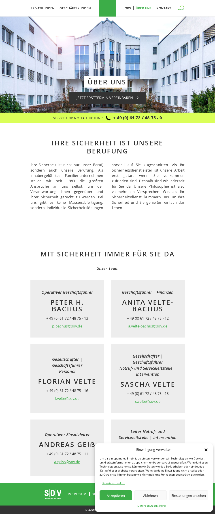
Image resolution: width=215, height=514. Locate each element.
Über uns (143, 8)
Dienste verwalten (113, 483)
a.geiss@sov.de (67, 461)
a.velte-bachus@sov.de (147, 326)
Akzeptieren (116, 495)
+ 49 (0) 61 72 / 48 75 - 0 (137, 117)
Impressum (77, 494)
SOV (107, 8)
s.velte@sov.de (147, 401)
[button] (206, 449)
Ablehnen (150, 495)
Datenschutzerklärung (151, 506)
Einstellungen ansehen (188, 495)
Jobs (127, 8)
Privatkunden (42, 8)
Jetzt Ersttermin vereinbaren (107, 97)
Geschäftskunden (75, 8)
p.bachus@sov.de (67, 326)
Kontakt (163, 8)
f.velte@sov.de (67, 398)
